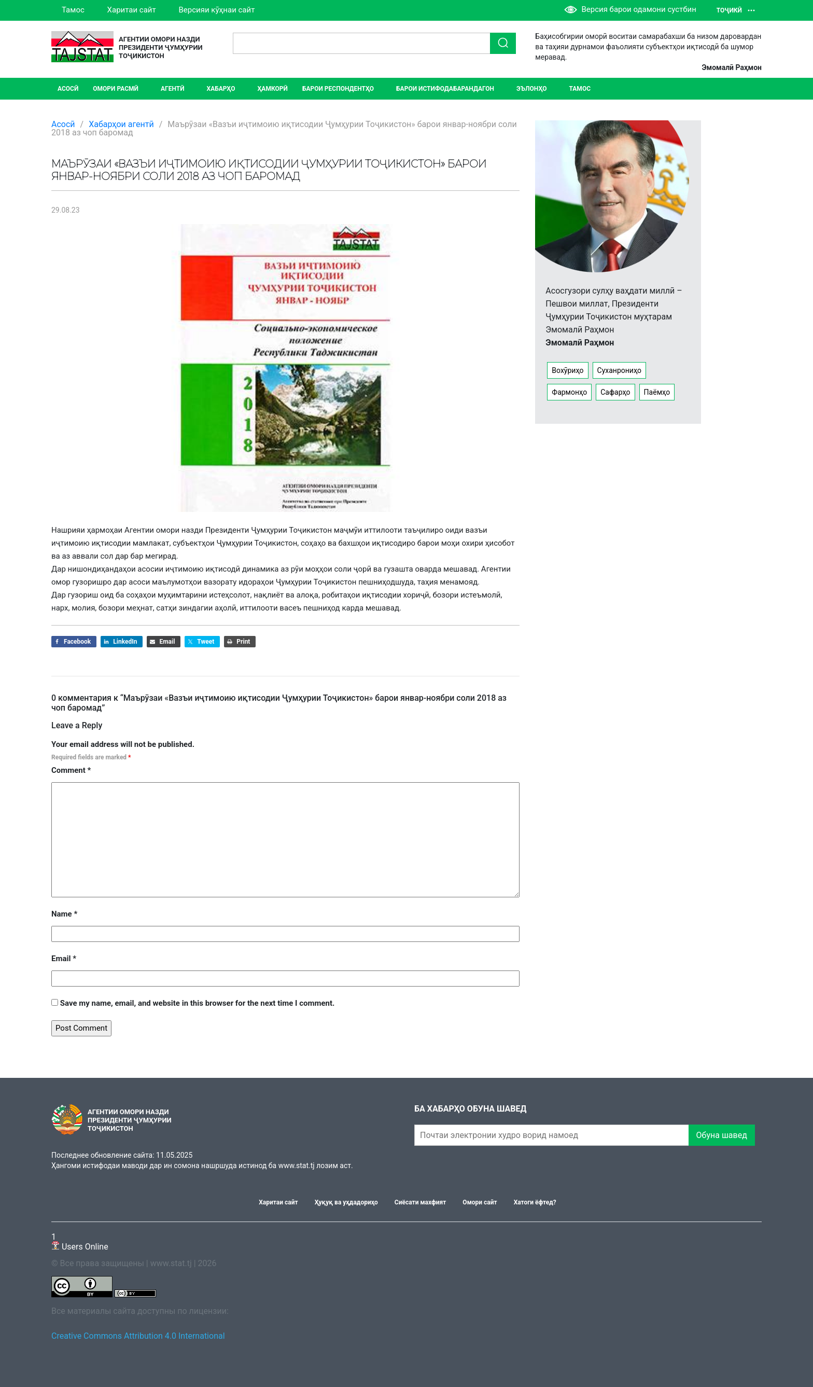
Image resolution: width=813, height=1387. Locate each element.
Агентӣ (173, 88)
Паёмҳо (657, 392)
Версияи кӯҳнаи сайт (216, 10)
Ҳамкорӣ (272, 88)
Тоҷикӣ (736, 10)
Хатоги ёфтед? (535, 1202)
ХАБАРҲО (221, 88)
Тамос (73, 10)
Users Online (79, 1241)
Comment (71, 770)
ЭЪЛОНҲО (531, 88)
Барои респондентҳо (338, 88)
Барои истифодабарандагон (445, 88)
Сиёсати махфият (420, 1202)
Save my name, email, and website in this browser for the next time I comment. (197, 1003)
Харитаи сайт (131, 10)
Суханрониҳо (619, 370)
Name (64, 914)
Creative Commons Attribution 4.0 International (138, 1336)
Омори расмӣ (115, 88)
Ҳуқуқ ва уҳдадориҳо (346, 1202)
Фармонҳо (569, 392)
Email (63, 958)
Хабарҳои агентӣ (121, 124)
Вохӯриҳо (567, 370)
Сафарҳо (615, 392)
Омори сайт (479, 1202)
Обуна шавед (721, 1135)
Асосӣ (68, 88)
